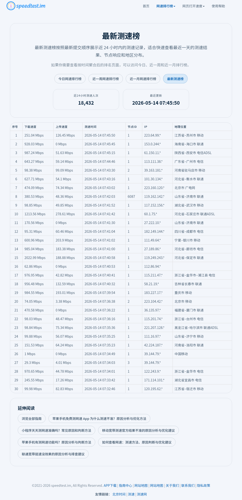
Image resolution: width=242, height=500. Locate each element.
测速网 (142, 494)
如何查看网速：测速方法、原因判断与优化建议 (137, 442)
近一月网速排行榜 (143, 78)
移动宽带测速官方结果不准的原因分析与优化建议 (138, 430)
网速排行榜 (165, 6)
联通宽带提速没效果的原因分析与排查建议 (53, 454)
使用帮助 (218, 6)
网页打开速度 (193, 6)
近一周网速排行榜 (105, 78)
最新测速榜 (175, 78)
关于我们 (172, 485)
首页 (146, 6)
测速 (131, 494)
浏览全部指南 (32, 418)
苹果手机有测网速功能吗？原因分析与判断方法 (56, 442)
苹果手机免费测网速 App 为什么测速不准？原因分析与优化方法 (99, 418)
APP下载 (110, 485)
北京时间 (119, 494)
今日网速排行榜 (70, 78)
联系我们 (187, 485)
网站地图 (141, 485)
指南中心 (125, 485)
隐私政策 (203, 485)
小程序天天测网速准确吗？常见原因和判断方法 (56, 430)
